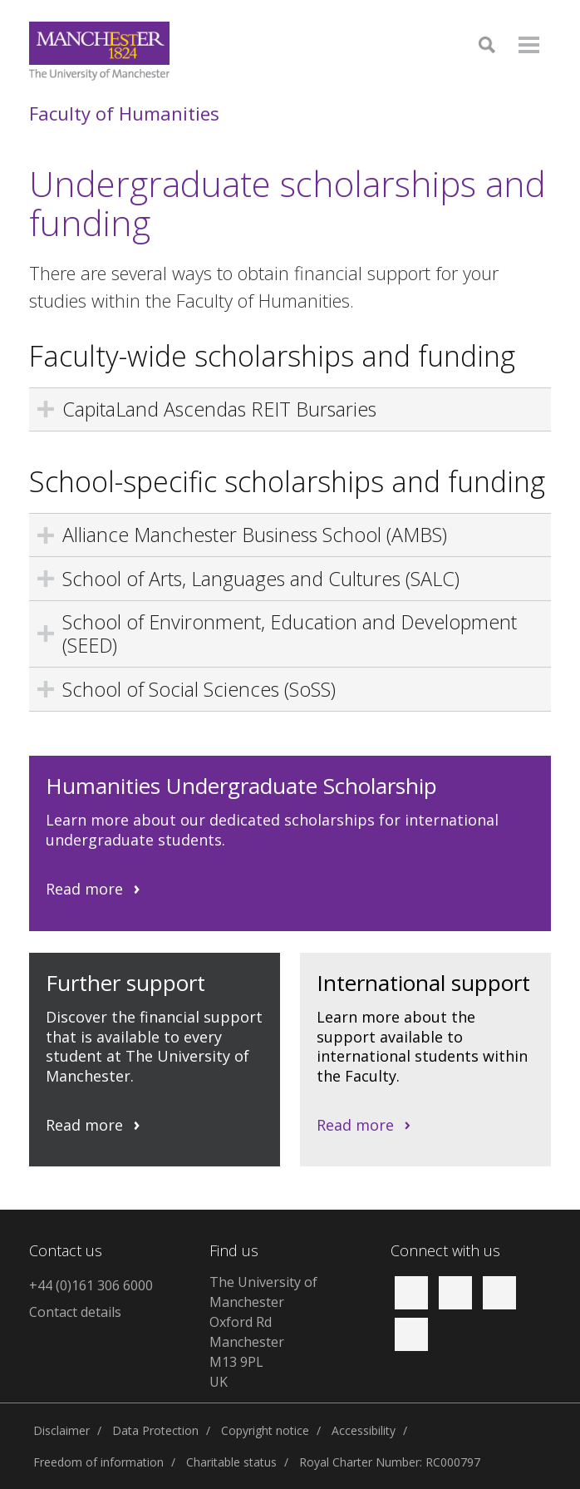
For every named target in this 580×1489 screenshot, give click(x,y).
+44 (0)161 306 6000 (91, 1285)
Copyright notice (265, 1430)
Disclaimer (61, 1430)
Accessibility (364, 1430)
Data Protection (155, 1430)
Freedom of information (98, 1462)
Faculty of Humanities (124, 113)
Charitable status (231, 1462)
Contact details (75, 1312)
